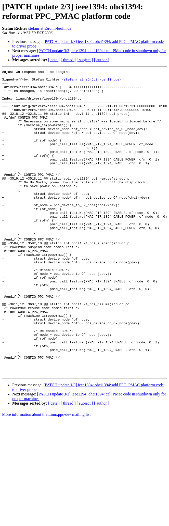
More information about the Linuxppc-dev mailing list (46, 475)
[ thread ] (68, 60)
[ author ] (101, 60)
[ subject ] (85, 60)
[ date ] (54, 60)
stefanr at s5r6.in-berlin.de (49, 28)
